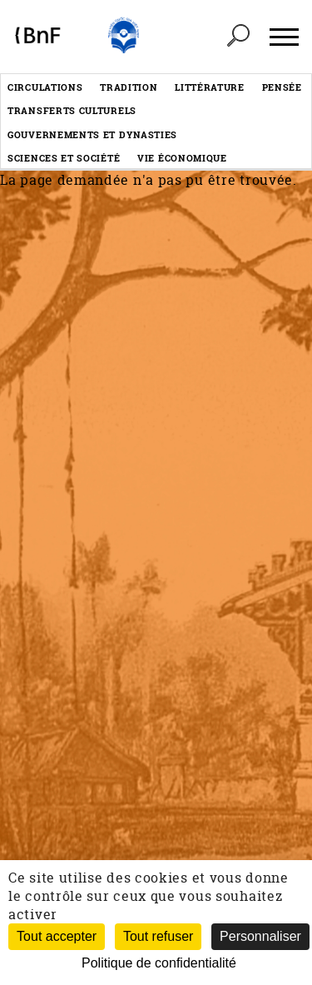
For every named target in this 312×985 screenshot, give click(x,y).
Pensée (282, 87)
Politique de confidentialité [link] (159, 963)
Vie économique (182, 158)
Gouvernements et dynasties (92, 134)
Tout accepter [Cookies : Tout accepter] (57, 936)
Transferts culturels (71, 110)
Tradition (128, 87)
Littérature (210, 87)
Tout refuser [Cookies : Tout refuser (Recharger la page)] (158, 936)
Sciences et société (63, 158)
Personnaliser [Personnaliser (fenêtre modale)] (260, 936)
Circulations (44, 87)
